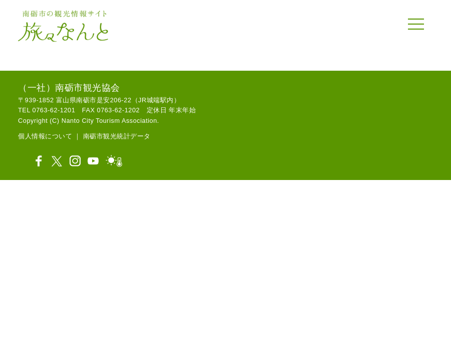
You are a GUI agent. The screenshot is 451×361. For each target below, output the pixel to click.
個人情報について (45, 136)
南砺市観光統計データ (117, 136)
